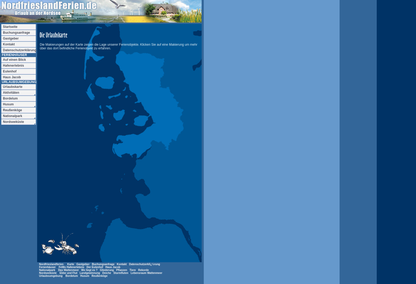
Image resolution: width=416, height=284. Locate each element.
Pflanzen (121, 270)
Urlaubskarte (12, 87)
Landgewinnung (90, 273)
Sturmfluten (120, 273)
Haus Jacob (112, 267)
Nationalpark (47, 270)
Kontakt (122, 264)
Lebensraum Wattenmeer (146, 273)
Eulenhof (9, 71)
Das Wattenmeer (68, 270)
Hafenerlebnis (13, 65)
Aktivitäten (11, 92)
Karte (70, 264)
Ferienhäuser (47, 267)
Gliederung (107, 270)
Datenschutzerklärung (19, 50)
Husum (84, 275)
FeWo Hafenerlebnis (71, 267)
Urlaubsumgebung (50, 275)
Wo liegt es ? (89, 270)
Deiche (106, 273)
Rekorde (143, 270)
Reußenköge (99, 275)
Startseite (10, 27)
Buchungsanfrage (103, 264)
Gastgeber (82, 264)
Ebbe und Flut (68, 273)
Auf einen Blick (14, 60)
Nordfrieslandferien (51, 264)
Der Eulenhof (94, 267)
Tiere (132, 270)
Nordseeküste (48, 273)
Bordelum (72, 275)
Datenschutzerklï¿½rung (144, 264)
